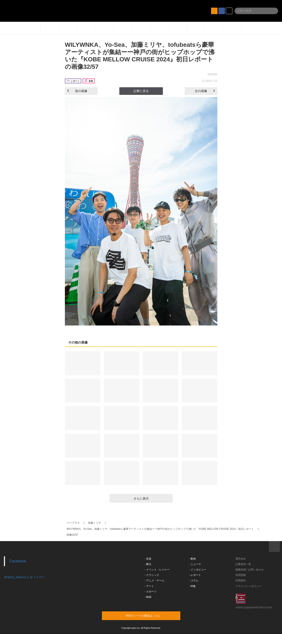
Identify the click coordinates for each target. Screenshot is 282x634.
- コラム (193, 580)
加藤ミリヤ (94, 522)
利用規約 (240, 580)
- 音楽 (148, 558)
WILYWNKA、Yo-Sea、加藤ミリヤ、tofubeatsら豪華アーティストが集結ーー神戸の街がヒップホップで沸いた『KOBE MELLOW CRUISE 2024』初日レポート (160, 528)
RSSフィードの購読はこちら (149, 615)
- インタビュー (197, 569)
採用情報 (240, 575)
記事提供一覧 (243, 564)
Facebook (17, 561)
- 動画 (192, 558)
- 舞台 (148, 564)
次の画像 (205, 91)
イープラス (73, 522)
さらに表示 (141, 498)
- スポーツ (151, 591)
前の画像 (77, 91)
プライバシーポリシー (248, 586)
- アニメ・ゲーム (154, 580)
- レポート (195, 575)
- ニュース (195, 564)
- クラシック (152, 575)
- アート (149, 586)
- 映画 (148, 597)
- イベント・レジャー (157, 569)
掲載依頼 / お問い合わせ (249, 569)
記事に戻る (141, 91)
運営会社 (240, 558)
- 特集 (192, 586)
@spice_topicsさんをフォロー (24, 577)
